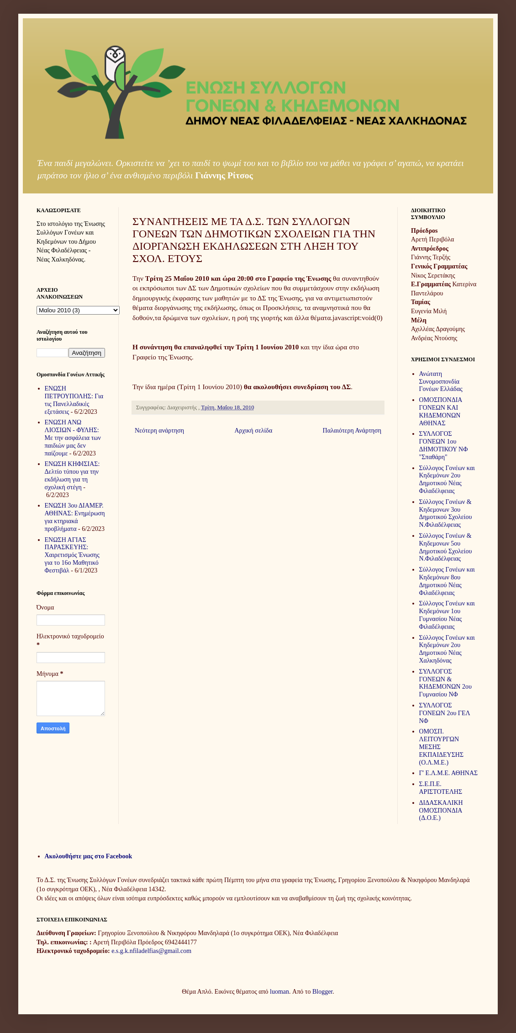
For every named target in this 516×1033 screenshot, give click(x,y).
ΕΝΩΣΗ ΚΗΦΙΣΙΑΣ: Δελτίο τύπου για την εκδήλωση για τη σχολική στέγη (72, 475)
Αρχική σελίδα (253, 430)
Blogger (322, 991)
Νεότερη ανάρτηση (159, 430)
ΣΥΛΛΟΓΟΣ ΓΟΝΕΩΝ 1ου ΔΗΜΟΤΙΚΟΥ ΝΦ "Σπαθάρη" (443, 445)
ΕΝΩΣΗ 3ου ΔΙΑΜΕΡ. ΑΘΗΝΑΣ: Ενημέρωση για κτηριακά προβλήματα (75, 517)
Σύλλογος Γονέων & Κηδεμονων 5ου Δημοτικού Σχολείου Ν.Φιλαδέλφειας (445, 547)
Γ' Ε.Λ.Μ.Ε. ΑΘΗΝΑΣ (448, 773)
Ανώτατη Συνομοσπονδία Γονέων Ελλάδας (441, 381)
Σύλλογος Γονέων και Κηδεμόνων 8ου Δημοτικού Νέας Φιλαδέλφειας (447, 581)
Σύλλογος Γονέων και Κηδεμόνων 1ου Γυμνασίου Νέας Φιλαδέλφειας (447, 615)
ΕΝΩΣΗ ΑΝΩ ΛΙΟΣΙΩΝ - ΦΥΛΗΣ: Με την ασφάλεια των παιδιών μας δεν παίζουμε (73, 437)
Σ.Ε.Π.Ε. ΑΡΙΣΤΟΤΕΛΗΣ (441, 788)
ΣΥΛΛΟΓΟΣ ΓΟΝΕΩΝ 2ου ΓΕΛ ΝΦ (444, 713)
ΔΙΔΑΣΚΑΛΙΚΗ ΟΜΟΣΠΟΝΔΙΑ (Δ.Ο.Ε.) (441, 810)
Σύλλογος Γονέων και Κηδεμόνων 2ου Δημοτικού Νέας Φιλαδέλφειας (447, 479)
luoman (279, 991)
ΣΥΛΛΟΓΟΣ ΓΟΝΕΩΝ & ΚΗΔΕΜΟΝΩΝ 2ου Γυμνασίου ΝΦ (445, 683)
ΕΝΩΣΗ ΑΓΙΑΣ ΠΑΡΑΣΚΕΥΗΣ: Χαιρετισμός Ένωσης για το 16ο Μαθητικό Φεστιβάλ (72, 555)
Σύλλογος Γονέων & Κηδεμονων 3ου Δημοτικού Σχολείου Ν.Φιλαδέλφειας (445, 513)
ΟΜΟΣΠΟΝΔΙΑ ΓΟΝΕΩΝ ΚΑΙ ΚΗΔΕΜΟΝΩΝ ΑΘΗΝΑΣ (440, 411)
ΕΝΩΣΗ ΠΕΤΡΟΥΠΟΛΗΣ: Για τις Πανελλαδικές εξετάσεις (74, 400)
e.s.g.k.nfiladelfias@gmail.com (151, 950)
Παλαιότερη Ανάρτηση (352, 430)
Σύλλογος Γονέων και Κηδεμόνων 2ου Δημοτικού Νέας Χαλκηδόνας (447, 649)
